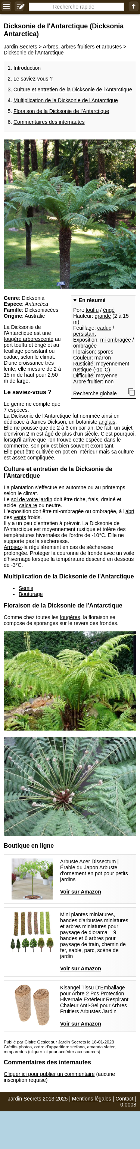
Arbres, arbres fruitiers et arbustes (82, 47)
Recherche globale (95, 393)
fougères (70, 617)
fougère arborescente (28, 339)
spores (105, 352)
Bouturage (31, 594)
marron (102, 358)
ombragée (85, 346)
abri (129, 511)
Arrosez (13, 547)
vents (19, 517)
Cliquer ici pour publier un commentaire (49, 1074)
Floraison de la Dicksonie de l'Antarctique (61, 111)
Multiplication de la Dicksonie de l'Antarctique (65, 100)
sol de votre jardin (31, 499)
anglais (107, 422)
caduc (104, 328)
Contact (124, 1099)
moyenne (107, 376)
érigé (109, 310)
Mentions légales (91, 1099)
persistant (84, 334)
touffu (92, 310)
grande (103, 316)
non (109, 381)
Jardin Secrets (20, 47)
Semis (26, 588)
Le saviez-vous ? (33, 79)
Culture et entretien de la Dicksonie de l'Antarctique (72, 89)
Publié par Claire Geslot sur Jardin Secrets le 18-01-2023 (59, 1041)
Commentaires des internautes (49, 122)
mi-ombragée (115, 340)
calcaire (28, 505)
